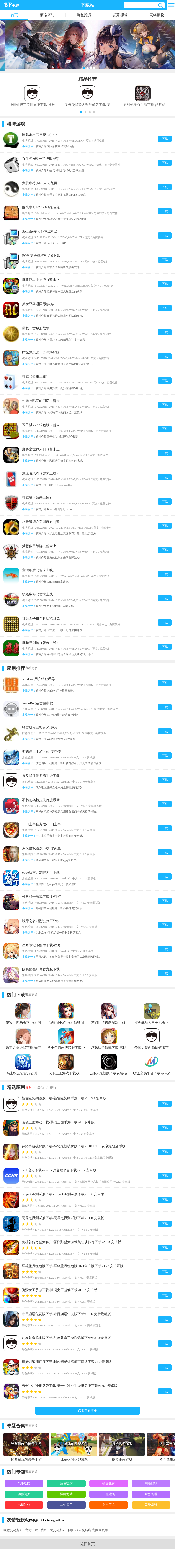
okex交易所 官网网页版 (91, 1530)
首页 (14, 15)
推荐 (28, 1087)
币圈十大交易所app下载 (56, 1530)
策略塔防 (47, 15)
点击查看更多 (87, 1410)
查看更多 (31, 668)
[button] (81, 112)
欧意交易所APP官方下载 (20, 1530)
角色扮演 (84, 15)
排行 (53, 1087)
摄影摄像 (120, 15)
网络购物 (157, 15)
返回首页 (87, 1544)
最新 (40, 1087)
